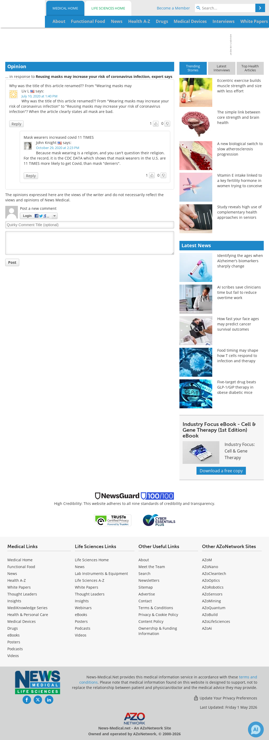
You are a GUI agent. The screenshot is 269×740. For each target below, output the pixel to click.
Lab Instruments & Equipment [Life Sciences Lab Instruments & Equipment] (101, 573)
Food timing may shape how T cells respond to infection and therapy (237, 355)
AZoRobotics (213, 587)
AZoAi (207, 628)
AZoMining (211, 600)
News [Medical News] (12, 573)
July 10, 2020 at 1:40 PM (40, 96)
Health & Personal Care (27, 614)
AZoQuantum (213, 607)
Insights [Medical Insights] (14, 600)
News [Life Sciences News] (80, 566)
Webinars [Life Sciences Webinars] (83, 607)
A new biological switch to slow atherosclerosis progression (240, 149)
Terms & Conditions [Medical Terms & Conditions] (155, 607)
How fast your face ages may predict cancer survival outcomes (238, 324)
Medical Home (65, 8)
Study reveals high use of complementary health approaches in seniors (239, 212)
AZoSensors (212, 594)
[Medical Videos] (13, 655)
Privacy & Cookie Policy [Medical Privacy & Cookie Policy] (158, 614)
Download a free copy (221, 471)
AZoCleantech (214, 573)
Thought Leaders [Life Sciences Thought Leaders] (90, 594)
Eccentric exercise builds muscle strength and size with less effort (239, 85)
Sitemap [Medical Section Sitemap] (145, 587)
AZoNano (210, 566)
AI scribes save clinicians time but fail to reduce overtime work (239, 292)
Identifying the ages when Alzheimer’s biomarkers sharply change (240, 261)
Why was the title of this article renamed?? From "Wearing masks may (70, 85)
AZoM (207, 559)
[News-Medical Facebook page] (27, 700)
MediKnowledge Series (27, 607)
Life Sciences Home (108, 8)
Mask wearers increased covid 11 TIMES (59, 137)
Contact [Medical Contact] (145, 600)
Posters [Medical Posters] (13, 641)
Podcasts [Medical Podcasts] (15, 648)
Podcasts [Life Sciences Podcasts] (82, 628)
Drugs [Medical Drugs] (12, 628)
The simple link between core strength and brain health (238, 117)
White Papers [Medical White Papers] (19, 587)
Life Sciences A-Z (89, 580)
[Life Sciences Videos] (80, 635)
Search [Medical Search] (144, 573)
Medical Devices (21, 621)
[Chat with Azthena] (256, 729)
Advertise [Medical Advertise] (146, 594)
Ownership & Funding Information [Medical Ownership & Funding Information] (157, 631)
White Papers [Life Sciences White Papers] (86, 587)
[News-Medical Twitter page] (38, 700)
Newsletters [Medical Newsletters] (148, 580)
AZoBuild (210, 614)
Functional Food (21, 566)
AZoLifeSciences (216, 621)
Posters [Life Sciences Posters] (81, 621)
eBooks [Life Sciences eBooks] (81, 614)
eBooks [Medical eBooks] (13, 635)
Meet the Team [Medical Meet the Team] (151, 566)
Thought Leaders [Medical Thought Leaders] (22, 594)
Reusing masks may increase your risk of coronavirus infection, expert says (104, 76)
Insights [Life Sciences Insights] (82, 600)
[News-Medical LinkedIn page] (49, 700)
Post (12, 262)
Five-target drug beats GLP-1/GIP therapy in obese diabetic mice (236, 387)
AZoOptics (211, 580)
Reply (16, 123)
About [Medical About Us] (143, 559)
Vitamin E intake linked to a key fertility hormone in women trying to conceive (239, 180)
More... (253, 21)
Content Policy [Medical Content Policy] (150, 621)
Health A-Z (16, 580)
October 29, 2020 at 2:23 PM (57, 147)
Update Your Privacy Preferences (225, 698)
